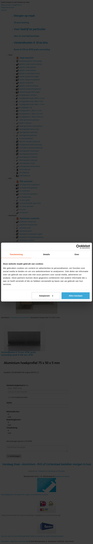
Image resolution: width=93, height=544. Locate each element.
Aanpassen (46, 295)
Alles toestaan (75, 295)
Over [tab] (77, 254)
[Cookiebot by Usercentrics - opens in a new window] (78, 247)
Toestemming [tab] (16, 254)
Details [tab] (46, 254)
